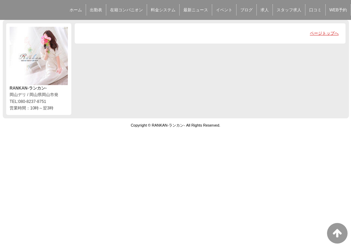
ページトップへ (324, 33)
